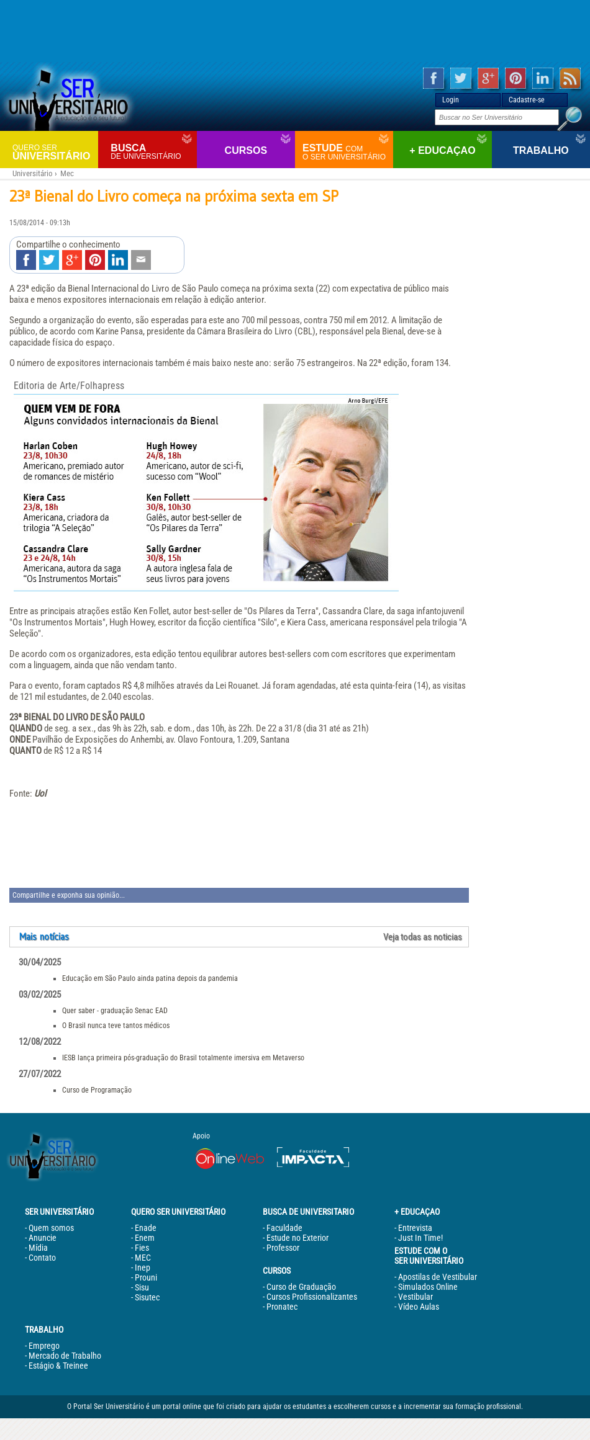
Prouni (146, 1277)
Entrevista (415, 1228)
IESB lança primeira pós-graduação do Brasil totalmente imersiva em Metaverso (183, 1057)
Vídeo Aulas (418, 1307)
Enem (145, 1238)
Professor (282, 1248)
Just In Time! (420, 1238)
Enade (146, 1228)
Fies (142, 1248)
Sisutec (147, 1297)
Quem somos (51, 1228)
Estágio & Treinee (58, 1366)
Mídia (38, 1248)
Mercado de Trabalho (65, 1356)
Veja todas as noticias (422, 936)
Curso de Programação (97, 1090)
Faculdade (284, 1228)
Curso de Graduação (301, 1287)
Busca (152, 152)
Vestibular (415, 1297)
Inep (142, 1267)
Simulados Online (428, 1287)
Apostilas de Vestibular (437, 1277)
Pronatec (281, 1307)
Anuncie (43, 1238)
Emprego (44, 1346)
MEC (143, 1258)
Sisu (142, 1287)
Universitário (53, 151)
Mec (67, 173)
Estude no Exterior (297, 1238)
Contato (42, 1258)
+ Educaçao (442, 150)
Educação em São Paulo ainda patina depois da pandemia (150, 978)
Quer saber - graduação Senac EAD (115, 1010)
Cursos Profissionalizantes (311, 1297)
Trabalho (541, 150)
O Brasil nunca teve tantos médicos (116, 1025)
